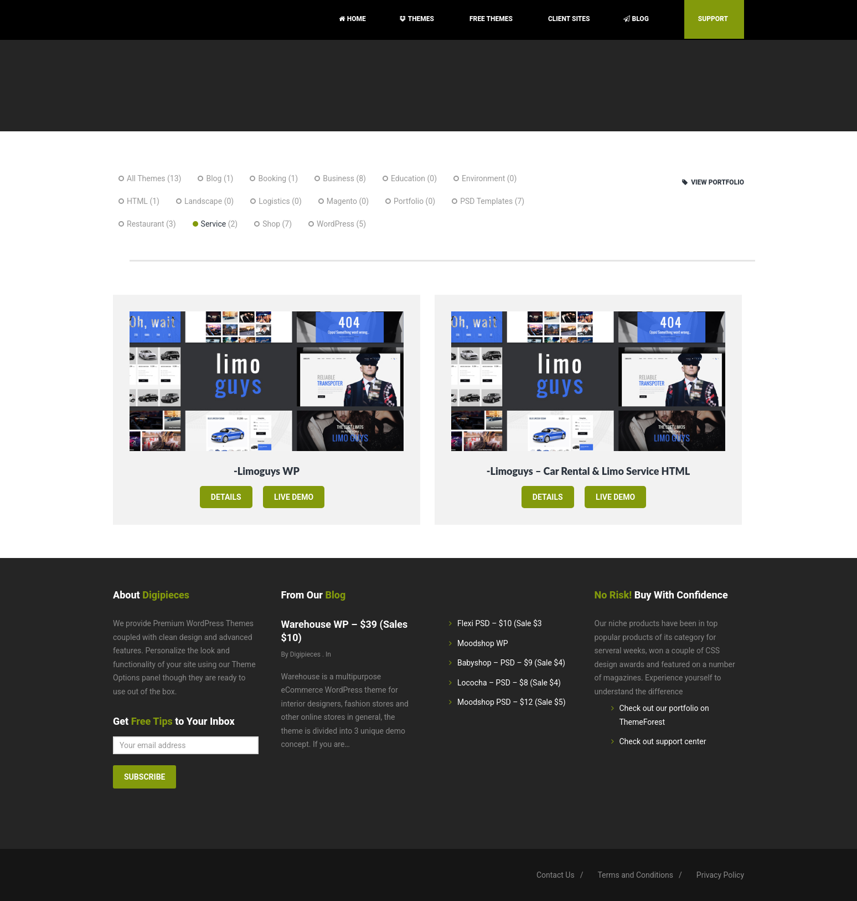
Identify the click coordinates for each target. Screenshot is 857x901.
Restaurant (145, 224)
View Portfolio (713, 182)
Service (213, 224)
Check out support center (662, 741)
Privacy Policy (720, 875)
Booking (272, 178)
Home (352, 19)
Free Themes (492, 19)
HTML (137, 201)
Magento (342, 201)
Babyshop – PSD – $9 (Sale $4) (511, 662)
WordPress (335, 224)
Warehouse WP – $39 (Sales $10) (344, 630)
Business (338, 178)
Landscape (203, 201)
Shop (271, 224)
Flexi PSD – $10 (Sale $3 (499, 623)
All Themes (146, 178)
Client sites (569, 19)
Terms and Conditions (635, 875)
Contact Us (555, 875)
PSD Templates (486, 201)
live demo (293, 497)
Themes (417, 19)
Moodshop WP (482, 643)
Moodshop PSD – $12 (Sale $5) (511, 702)
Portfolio (409, 201)
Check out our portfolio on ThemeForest (664, 715)
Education (408, 178)
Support (714, 19)
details (226, 497)
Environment (483, 178)
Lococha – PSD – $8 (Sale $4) (509, 682)
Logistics (274, 201)
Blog (637, 19)
